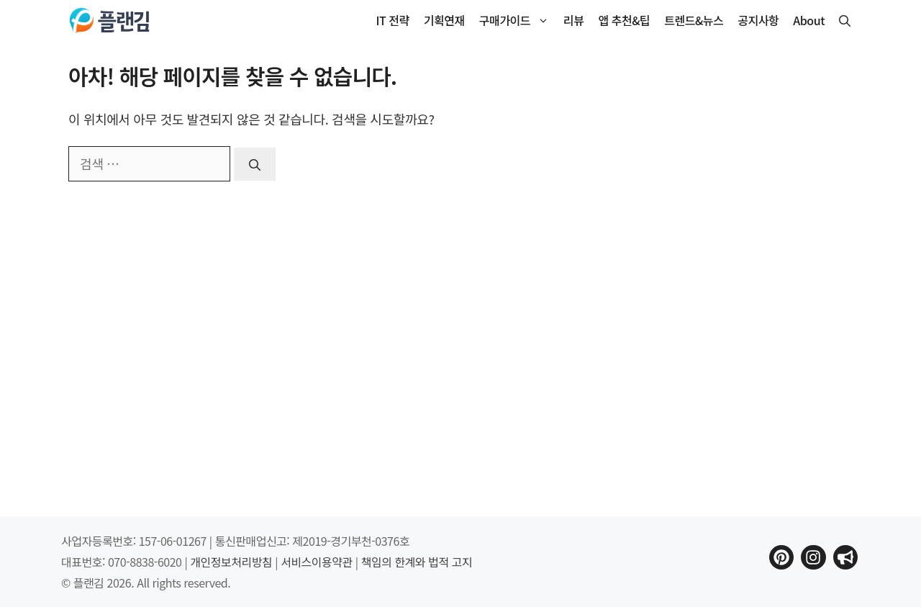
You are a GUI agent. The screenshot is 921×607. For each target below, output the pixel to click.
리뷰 (573, 20)
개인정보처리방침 (231, 561)
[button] (845, 20)
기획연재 (444, 20)
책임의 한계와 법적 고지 (416, 561)
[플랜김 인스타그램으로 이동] (813, 557)
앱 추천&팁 (624, 20)
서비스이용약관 (317, 561)
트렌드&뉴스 (693, 20)
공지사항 (758, 20)
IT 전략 (392, 20)
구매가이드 (517, 20)
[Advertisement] (745, 279)
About (809, 20)
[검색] (255, 164)
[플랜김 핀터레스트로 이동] (781, 557)
